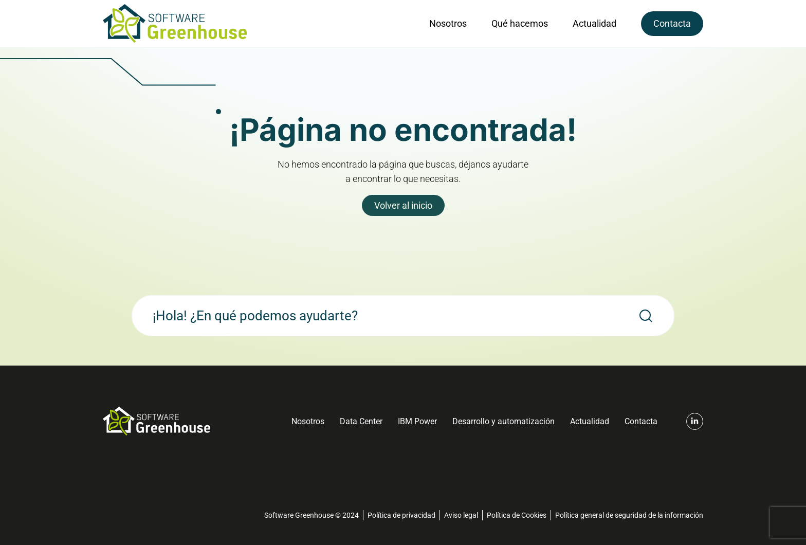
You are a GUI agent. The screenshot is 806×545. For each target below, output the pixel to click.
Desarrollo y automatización (503, 421)
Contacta (672, 23)
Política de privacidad (401, 515)
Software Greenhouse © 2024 (311, 515)
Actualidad (594, 23)
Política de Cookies (516, 515)
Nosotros (448, 23)
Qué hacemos (519, 23)
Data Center (361, 421)
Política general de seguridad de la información (629, 515)
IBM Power (417, 421)
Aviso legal (461, 515)
